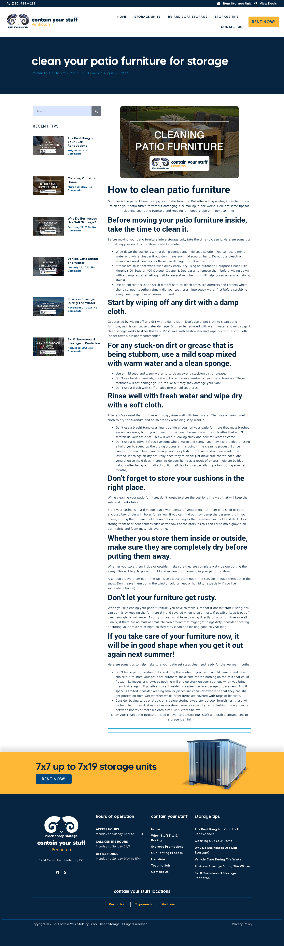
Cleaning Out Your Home (82, 180)
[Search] (96, 111)
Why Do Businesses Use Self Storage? (82, 220)
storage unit (176, 239)
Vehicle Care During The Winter (83, 260)
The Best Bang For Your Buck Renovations (82, 141)
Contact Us (231, 27)
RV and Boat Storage (187, 17)
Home (122, 17)
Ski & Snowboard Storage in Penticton (84, 341)
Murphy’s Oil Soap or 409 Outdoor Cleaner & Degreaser (155, 270)
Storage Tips (226, 17)
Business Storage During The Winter (81, 301)
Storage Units (147, 17)
